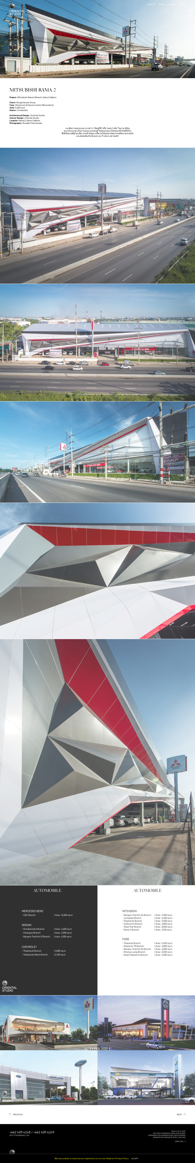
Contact (172, 4)
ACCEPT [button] (134, 1158)
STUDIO (161, 4)
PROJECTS (151, 4)
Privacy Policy (122, 1158)
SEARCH (182, 4)
